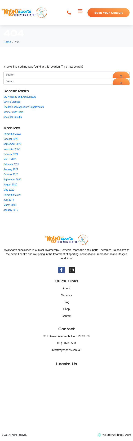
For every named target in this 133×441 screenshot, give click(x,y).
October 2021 (10, 154)
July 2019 (8, 199)
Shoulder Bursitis (12, 117)
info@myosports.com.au (67, 350)
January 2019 (10, 210)
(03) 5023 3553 (66, 343)
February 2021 (11, 164)
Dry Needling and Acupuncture (19, 96)
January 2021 (10, 169)
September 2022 (12, 144)
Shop (66, 309)
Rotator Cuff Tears (13, 112)
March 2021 (9, 159)
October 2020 (10, 174)
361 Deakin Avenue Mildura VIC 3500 (66, 336)
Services (66, 295)
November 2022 (12, 133)
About (66, 288)
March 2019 (9, 205)
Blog (66, 302)
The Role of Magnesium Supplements (23, 107)
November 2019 (12, 194)
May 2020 (8, 189)
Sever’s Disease (11, 101)
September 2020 (12, 179)
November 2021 (12, 149)
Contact (66, 316)
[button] (80, 11)
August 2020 (10, 184)
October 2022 (10, 139)
